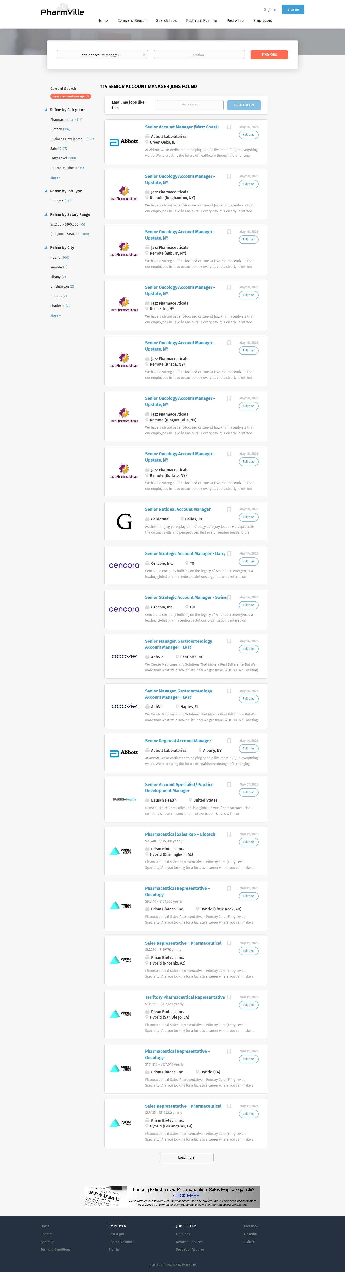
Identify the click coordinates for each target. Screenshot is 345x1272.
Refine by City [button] (61, 247)
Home (45, 1226)
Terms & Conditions (56, 1250)
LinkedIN (250, 1234)
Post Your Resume (190, 1250)
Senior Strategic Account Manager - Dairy (185, 553)
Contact (46, 1234)
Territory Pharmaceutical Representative (185, 997)
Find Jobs (269, 55)
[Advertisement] (291, 175)
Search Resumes (121, 1242)
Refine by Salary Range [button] (69, 214)
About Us (47, 1242)
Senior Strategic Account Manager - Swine (186, 597)
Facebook (251, 1226)
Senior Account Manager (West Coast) (182, 127)
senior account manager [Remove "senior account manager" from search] (69, 96)
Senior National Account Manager (178, 509)
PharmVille (189, 1265)
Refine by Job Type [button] (65, 191)
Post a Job (116, 1234)
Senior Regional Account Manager (178, 740)
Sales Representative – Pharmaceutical (183, 943)
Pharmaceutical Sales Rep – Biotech (180, 834)
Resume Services (189, 1242)
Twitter (249, 1242)
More (54, 178)
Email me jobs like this (128, 105)
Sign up (293, 9)
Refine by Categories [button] (67, 109)
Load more (186, 1157)
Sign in (270, 9)
